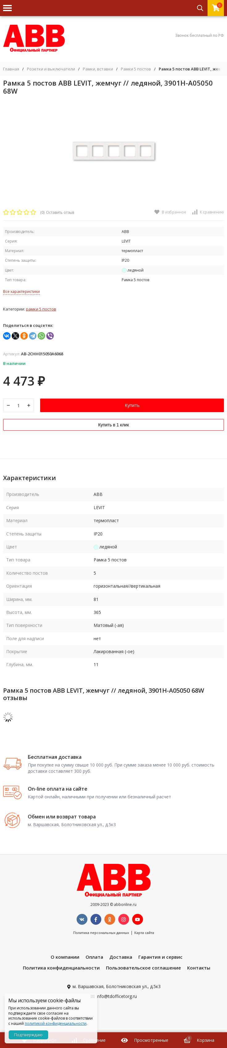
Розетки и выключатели (51, 69)
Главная (11, 69)
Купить (132, 405)
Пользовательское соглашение (143, 968)
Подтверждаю (28, 1034)
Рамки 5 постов (136, 69)
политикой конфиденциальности (55, 1023)
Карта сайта (144, 932)
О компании (65, 957)
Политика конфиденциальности (61, 968)
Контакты (198, 968)
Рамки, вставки (98, 69)
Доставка (120, 957)
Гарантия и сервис (160, 957)
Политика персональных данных (101, 932)
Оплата (94, 957)
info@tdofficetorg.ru (116, 996)
